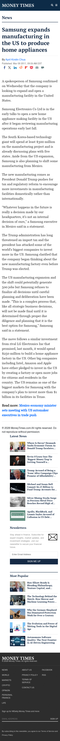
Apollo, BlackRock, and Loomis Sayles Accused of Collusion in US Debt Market (40, 515)
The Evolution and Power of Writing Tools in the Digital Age (42, 626)
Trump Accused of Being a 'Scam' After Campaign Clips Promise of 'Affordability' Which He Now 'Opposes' (42, 474)
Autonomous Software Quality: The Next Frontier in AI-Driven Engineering (41, 640)
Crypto (6, 685)
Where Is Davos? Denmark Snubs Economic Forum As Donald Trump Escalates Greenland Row (41, 446)
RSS (44, 675)
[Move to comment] (42, 67)
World (5, 675)
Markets (6, 680)
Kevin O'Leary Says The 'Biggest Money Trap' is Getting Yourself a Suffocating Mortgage (39, 460)
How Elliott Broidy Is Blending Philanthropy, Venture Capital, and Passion (39, 586)
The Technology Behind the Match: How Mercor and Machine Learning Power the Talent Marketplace (42, 600)
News (7, 17)
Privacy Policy (30, 675)
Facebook (47, 670)
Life (4, 703)
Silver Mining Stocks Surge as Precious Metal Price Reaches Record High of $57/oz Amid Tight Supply (41, 501)
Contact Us (28, 688)
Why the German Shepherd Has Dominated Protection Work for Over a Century (42, 612)
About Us (27, 670)
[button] (56, 5)
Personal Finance (7, 696)
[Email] (37, 67)
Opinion (6, 691)
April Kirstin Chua (15, 60)
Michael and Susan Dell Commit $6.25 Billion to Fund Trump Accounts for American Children (41, 488)
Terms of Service (27, 681)
